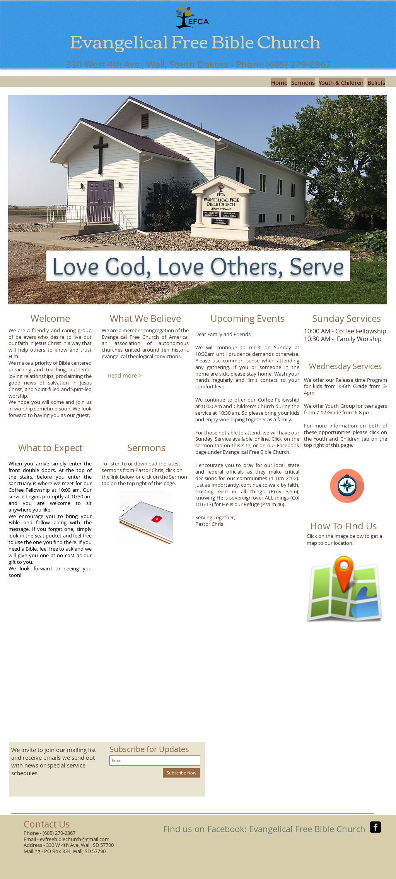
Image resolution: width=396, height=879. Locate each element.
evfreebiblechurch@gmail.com (74, 839)
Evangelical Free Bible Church (195, 40)
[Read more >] (124, 375)
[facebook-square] (375, 827)
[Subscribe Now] (181, 773)
